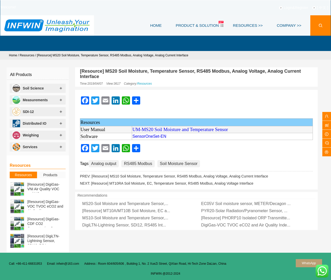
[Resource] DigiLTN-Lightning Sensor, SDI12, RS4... (43, 240)
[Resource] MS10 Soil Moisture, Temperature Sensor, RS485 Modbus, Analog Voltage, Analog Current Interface (179, 176)
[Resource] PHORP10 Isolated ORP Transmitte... (245, 218)
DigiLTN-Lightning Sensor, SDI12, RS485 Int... (124, 225)
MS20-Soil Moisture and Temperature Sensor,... (125, 203)
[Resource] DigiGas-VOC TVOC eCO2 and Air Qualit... (45, 206)
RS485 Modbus (138, 163)
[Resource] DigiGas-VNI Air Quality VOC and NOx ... (43, 189)
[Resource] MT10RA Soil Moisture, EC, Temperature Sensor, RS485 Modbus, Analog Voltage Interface (172, 183)
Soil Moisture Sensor (179, 163)
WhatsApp (309, 263)
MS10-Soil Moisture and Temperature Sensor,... (125, 218)
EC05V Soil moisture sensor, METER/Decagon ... (246, 203)
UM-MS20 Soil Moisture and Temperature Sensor (180, 129)
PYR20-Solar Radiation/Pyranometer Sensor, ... (244, 211)
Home (13, 55)
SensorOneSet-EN (149, 136)
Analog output (103, 163)
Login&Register (289, 8)
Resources (27, 55)
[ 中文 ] (316, 8)
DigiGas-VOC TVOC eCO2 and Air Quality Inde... (245, 225)
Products (50, 175)
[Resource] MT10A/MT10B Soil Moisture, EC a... (126, 211)
